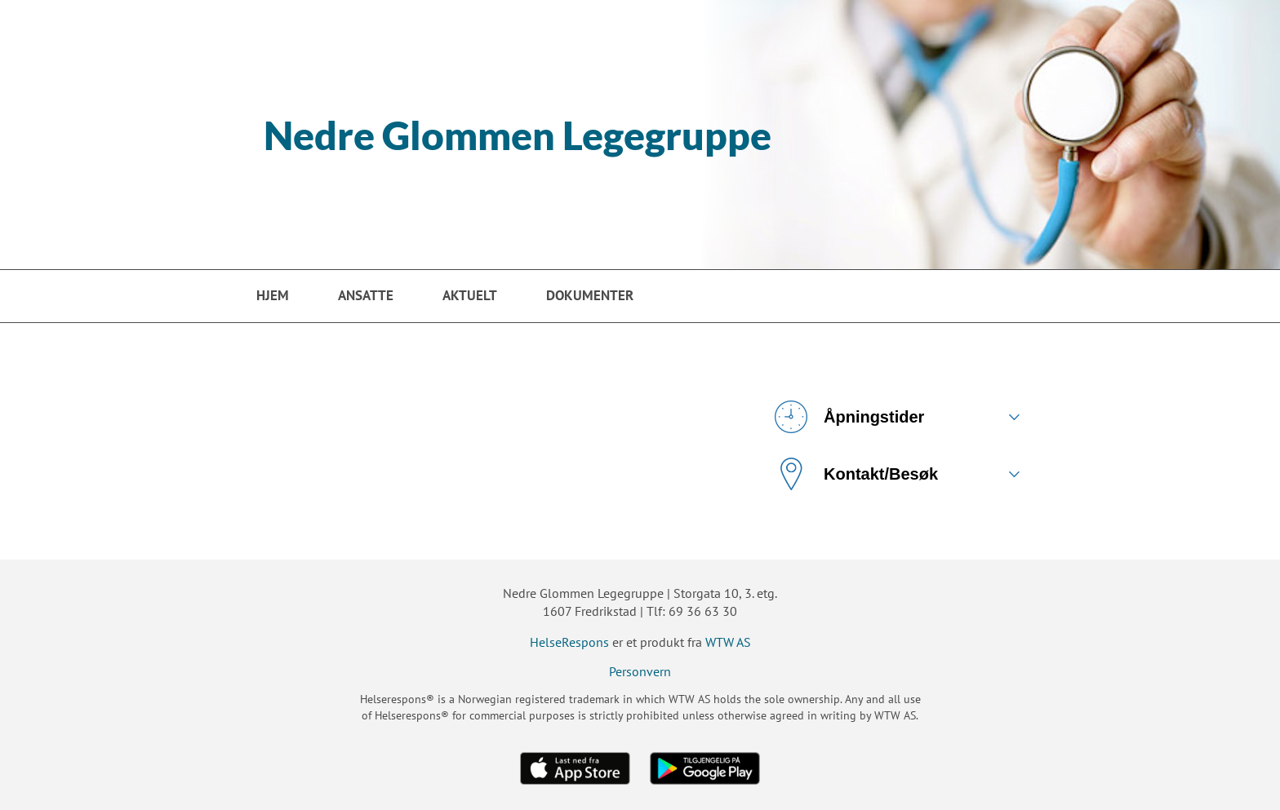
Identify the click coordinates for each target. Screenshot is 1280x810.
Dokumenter (589, 295)
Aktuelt (469, 295)
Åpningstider (849, 417)
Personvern (640, 671)
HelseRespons (569, 642)
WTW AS (728, 642)
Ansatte (365, 295)
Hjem (272, 295)
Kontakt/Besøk (856, 474)
